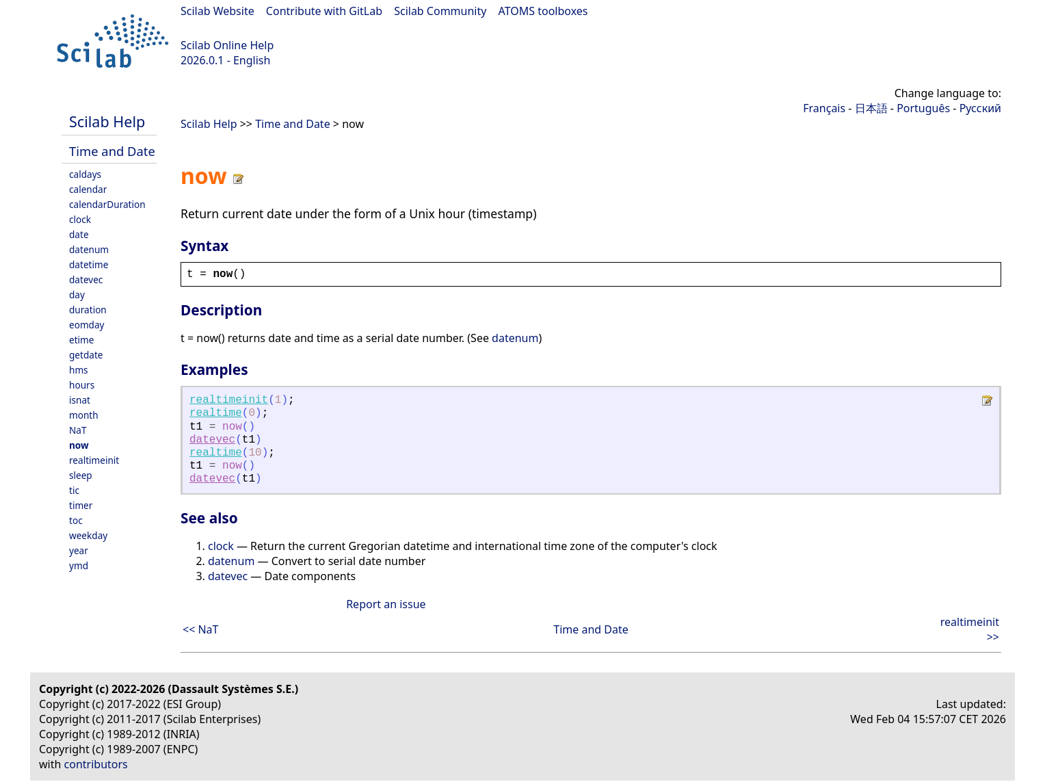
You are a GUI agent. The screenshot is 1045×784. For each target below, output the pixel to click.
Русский (980, 108)
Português (923, 108)
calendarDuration (107, 204)
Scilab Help (107, 121)
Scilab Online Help (227, 45)
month (83, 414)
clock (80, 219)
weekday (88, 535)
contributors (96, 764)
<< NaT (201, 629)
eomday (87, 324)
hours (81, 384)
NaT (78, 429)
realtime (215, 413)
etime (81, 339)
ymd (78, 565)
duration (88, 309)
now (79, 445)
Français (824, 108)
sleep (80, 475)
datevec (86, 279)
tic (74, 490)
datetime (88, 264)
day (77, 294)
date (79, 234)
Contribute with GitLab (324, 10)
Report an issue (385, 604)
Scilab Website (217, 10)
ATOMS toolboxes (543, 10)
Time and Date (112, 150)
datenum (89, 249)
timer (80, 505)
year (78, 550)
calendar (88, 189)
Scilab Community (440, 10)
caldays (85, 174)
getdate (86, 354)
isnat (79, 399)
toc (76, 520)
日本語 (871, 108)
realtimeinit (94, 460)
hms (78, 369)
